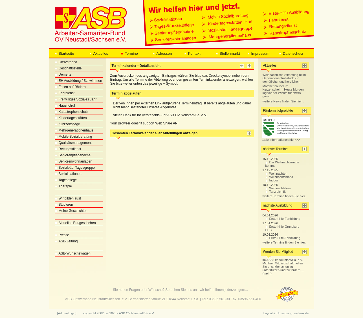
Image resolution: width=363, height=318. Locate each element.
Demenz (63, 74)
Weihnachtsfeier (278, 188)
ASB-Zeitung (66, 241)
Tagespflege (66, 180)
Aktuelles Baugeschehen (75, 223)
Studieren (64, 205)
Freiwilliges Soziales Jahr (76, 99)
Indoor (271, 180)
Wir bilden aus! (68, 198)
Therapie (63, 186)
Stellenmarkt (228, 53)
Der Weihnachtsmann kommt (282, 164)
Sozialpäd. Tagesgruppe (75, 168)
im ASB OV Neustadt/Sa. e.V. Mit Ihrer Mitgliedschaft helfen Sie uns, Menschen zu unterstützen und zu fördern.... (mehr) (283, 266)
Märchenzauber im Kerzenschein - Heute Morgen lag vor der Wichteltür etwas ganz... (283, 91)
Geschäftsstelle (68, 68)
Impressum (258, 53)
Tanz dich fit (275, 191)
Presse (62, 235)
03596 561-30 (219, 299)
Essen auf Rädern (70, 87)
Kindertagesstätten (71, 118)
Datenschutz (291, 53)
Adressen (162, 53)
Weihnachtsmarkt (279, 177)
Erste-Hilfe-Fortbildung (282, 218)
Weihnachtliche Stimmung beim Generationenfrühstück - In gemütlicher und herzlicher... (284, 78)
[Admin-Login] (66, 313)
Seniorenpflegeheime (73, 155)
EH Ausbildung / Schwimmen (78, 81)
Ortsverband (66, 62)
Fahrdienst (65, 93)
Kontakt (192, 53)
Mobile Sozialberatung (73, 137)
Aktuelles (98, 53)
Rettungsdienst (68, 149)
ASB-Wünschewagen (73, 253)
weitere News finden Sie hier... (283, 101)
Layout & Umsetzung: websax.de (286, 313)
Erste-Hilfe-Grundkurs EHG (282, 228)
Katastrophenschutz (72, 112)
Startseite (64, 53)
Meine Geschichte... (72, 211)
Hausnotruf (65, 106)
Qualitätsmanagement (73, 143)
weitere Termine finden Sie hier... (285, 196)
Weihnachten (276, 173)
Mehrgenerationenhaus (74, 130)
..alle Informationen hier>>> (286, 138)
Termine (129, 53)
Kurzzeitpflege (67, 124)
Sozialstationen (68, 174)
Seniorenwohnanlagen (73, 161)
